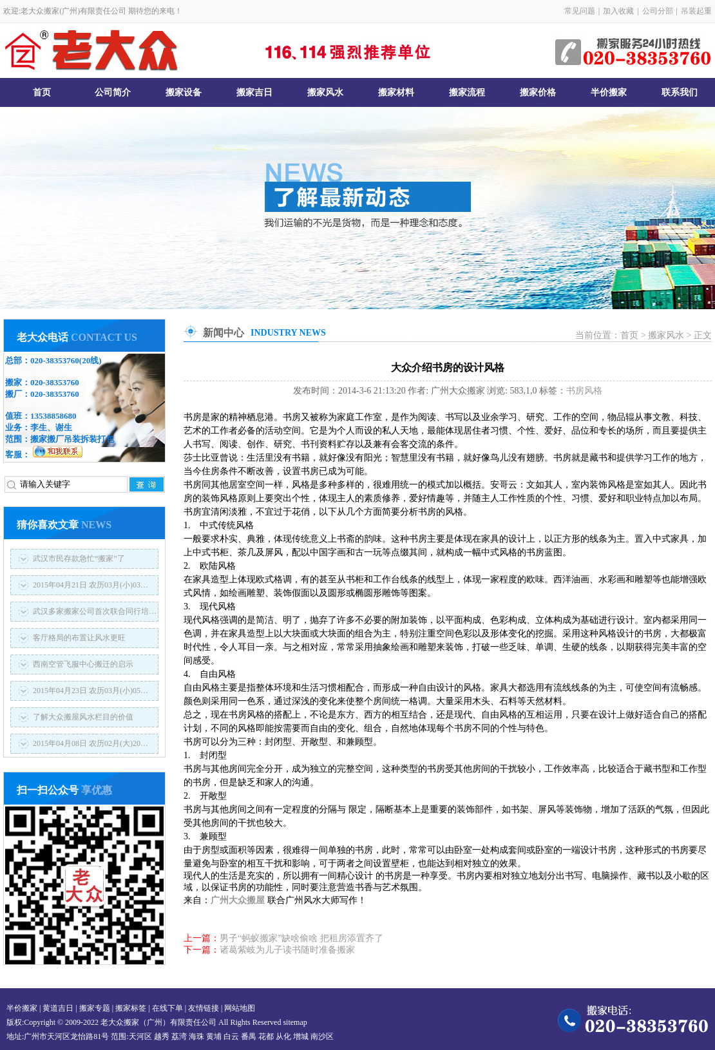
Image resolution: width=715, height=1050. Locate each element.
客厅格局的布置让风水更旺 (79, 637)
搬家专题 (94, 1008)
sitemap (295, 1022)
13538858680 (53, 416)
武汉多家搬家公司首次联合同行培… (95, 611)
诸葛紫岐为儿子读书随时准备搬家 (287, 950)
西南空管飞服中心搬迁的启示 (83, 664)
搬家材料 (396, 92)
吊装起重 (696, 10)
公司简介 (113, 92)
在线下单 (167, 1008)
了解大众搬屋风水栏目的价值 (83, 716)
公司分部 (657, 10)
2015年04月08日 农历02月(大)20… (90, 743)
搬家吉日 (254, 92)
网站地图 (239, 1008)
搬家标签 (130, 1008)
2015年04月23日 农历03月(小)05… (90, 690)
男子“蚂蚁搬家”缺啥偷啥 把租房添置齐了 (301, 938)
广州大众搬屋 (238, 900)
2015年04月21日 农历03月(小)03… (90, 584)
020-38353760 (54, 360)
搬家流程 (467, 92)
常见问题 (579, 10)
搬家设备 (184, 92)
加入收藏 (618, 10)
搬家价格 (538, 92)
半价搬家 (609, 92)
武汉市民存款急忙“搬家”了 (79, 558)
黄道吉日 (58, 1008)
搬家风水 (325, 92)
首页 (42, 92)
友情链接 (203, 1008)
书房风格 (584, 391)
